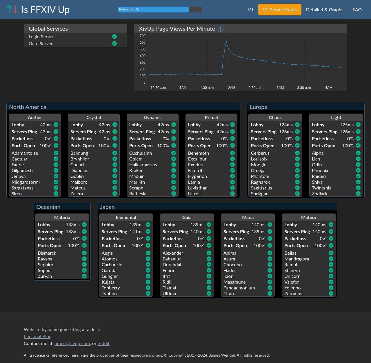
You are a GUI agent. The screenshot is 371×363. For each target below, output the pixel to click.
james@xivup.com (72, 343)
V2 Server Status (280, 9)
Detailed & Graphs (324, 9)
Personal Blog (37, 336)
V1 (251, 9)
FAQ (357, 9)
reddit (104, 343)
